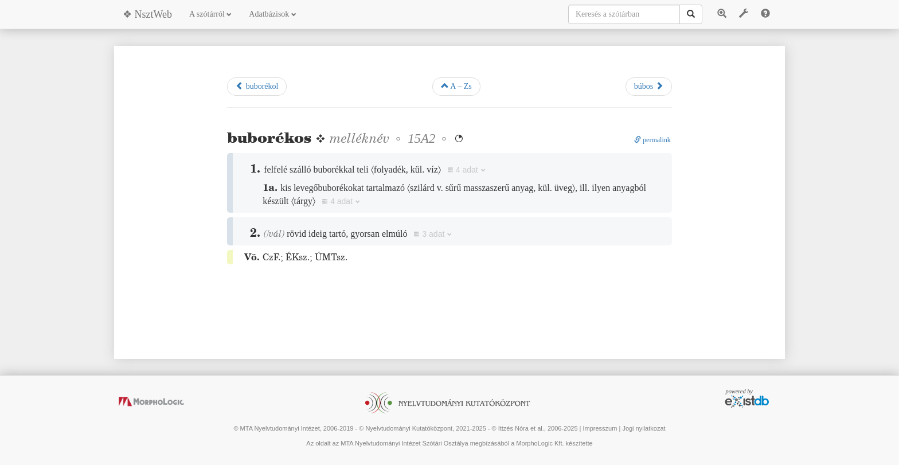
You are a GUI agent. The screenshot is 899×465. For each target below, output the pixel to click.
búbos (648, 86)
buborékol (257, 86)
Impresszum (600, 428)
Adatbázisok (272, 14)
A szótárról (210, 14)
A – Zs (456, 86)
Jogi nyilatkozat (643, 428)
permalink (652, 140)
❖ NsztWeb (147, 14)
